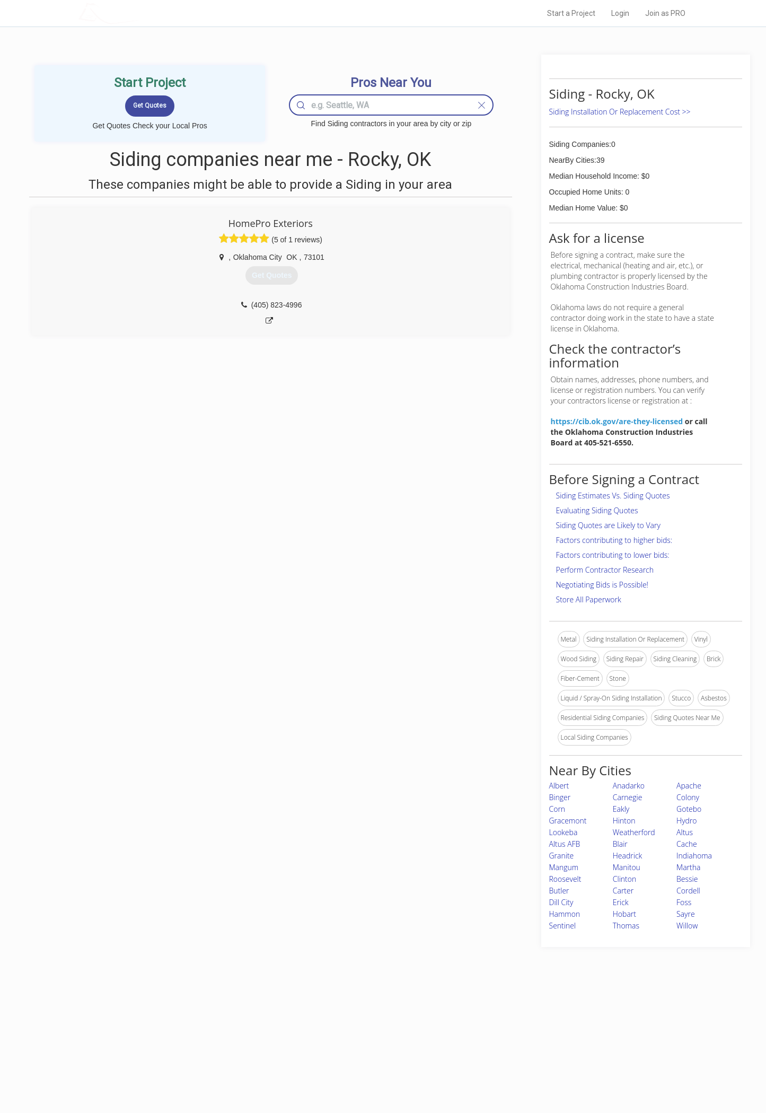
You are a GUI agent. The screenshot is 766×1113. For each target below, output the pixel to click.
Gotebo (688, 809)
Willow (687, 926)
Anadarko (629, 786)
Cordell (688, 891)
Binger (560, 797)
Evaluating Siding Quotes (597, 510)
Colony (687, 797)
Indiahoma (694, 856)
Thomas (626, 926)
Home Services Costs (213, 1023)
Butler (559, 891)
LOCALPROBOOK (140, 13)
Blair (620, 844)
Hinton (624, 821)
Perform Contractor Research (605, 570)
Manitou (626, 867)
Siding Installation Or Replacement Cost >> (620, 112)
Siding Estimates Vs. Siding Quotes (613, 495)
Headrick (627, 856)
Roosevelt (565, 879)
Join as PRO (665, 13)
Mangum (564, 867)
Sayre (685, 914)
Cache (686, 844)
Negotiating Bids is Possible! (602, 585)
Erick (621, 902)
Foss (683, 902)
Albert (559, 786)
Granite (561, 856)
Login (620, 13)
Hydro (686, 821)
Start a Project (571, 13)
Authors (517, 1047)
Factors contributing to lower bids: (613, 555)
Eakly (621, 809)
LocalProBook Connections (545, 1059)
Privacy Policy (525, 1035)
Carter (623, 891)
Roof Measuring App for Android (375, 1071)
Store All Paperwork (588, 599)
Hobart (624, 914)
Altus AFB (564, 844)
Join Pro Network (353, 1023)
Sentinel (562, 926)
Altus (684, 832)
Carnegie (627, 797)
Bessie (687, 879)
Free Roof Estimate (209, 1059)
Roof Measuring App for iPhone (374, 1059)
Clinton (624, 879)
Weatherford (634, 832)
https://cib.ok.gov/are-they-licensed (617, 421)
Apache (688, 786)
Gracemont (568, 821)
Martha (688, 867)
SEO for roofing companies (544, 1071)
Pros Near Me (201, 1035)
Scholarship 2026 (530, 1023)
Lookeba (563, 832)
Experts (339, 1035)
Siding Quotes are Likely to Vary (608, 525)
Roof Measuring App (358, 1047)
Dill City (561, 902)
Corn (557, 809)
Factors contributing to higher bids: (614, 540)
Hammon (564, 914)
